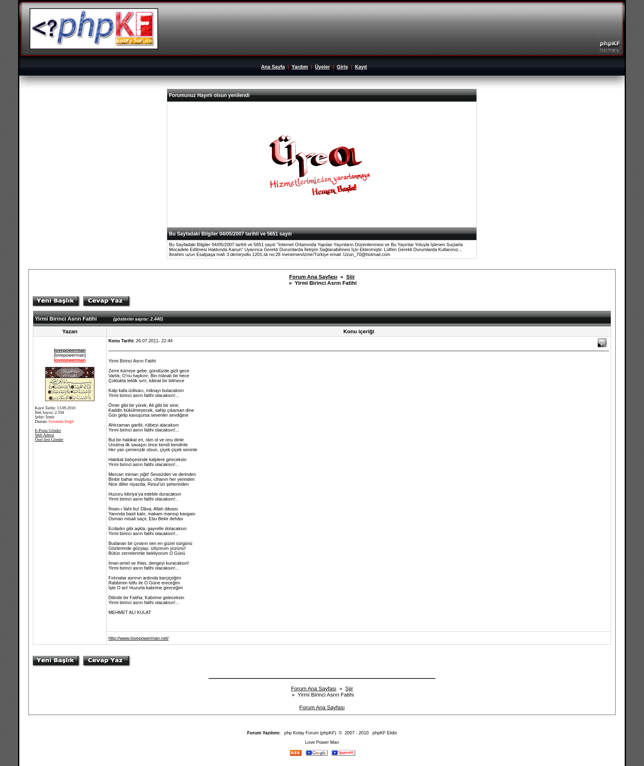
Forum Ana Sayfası (313, 277)
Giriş (342, 67)
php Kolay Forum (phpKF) (310, 732)
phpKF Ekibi (385, 732)
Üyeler (322, 67)
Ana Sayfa (273, 67)
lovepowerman (69, 350)
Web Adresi (44, 435)
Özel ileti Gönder (49, 439)
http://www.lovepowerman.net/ (138, 638)
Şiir (350, 277)
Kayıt (361, 67)
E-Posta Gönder (48, 430)
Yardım (300, 67)
